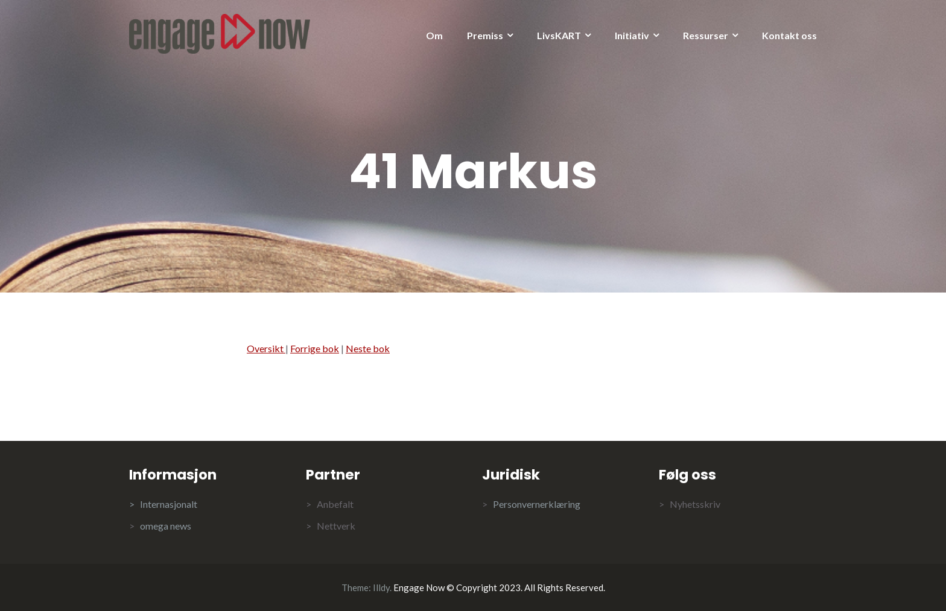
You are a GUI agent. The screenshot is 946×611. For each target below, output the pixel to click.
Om (434, 35)
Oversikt (266, 348)
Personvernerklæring (536, 504)
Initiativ (632, 35)
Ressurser (705, 35)
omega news (165, 525)
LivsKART (559, 35)
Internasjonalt (168, 504)
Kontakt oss (789, 35)
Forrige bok (314, 348)
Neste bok (368, 348)
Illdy (381, 587)
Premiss (485, 35)
